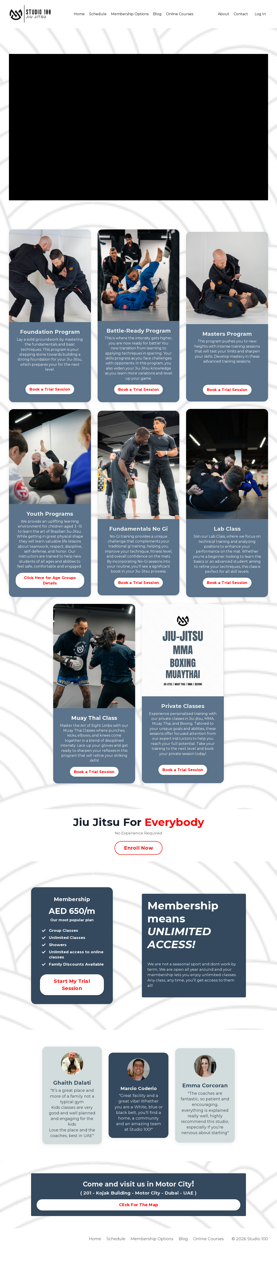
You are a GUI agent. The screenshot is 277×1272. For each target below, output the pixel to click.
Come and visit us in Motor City (137, 1205)
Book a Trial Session (49, 389)
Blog (157, 14)
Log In (260, 14)
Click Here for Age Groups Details (50, 582)
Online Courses (179, 14)
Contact (241, 14)
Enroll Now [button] (138, 854)
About (223, 14)
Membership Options (130, 14)
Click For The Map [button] (138, 1225)
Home (79, 14)
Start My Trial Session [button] (72, 997)
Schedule (98, 14)
